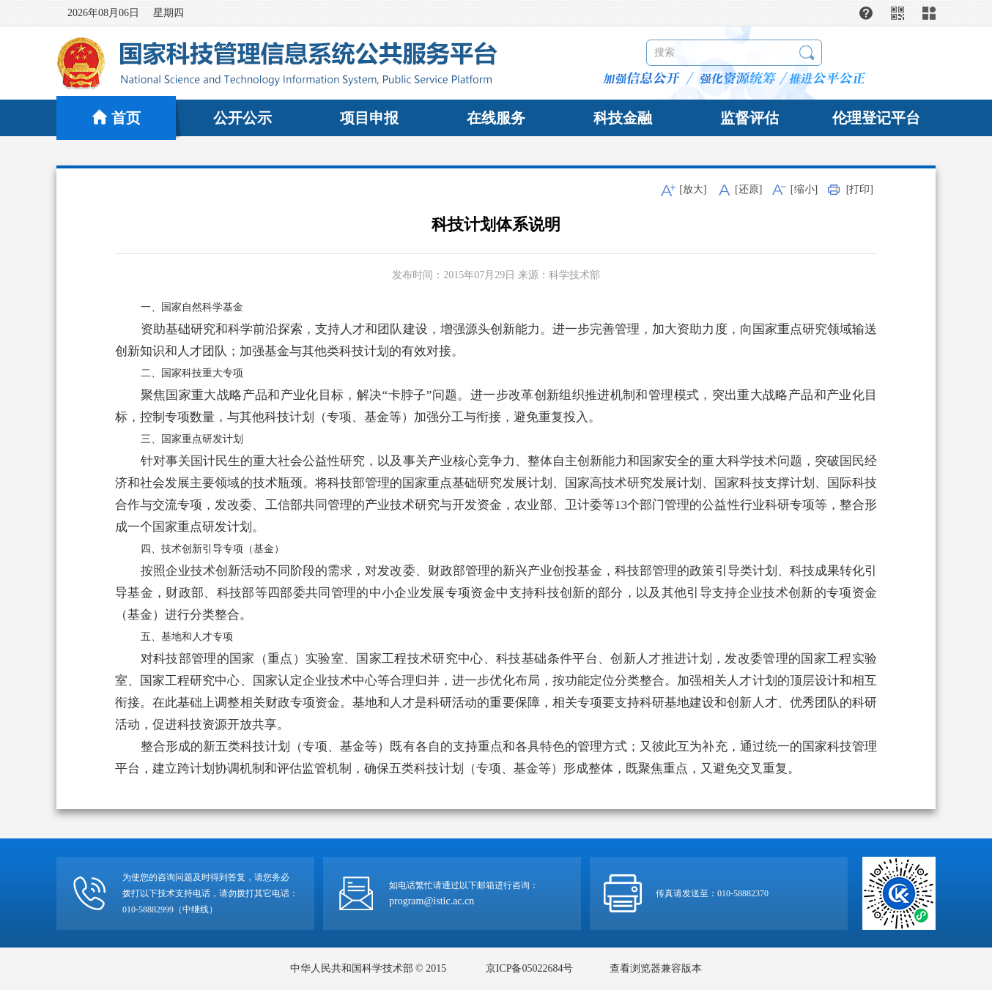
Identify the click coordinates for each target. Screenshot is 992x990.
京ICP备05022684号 (530, 968)
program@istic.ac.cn (431, 901)
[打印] (859, 189)
